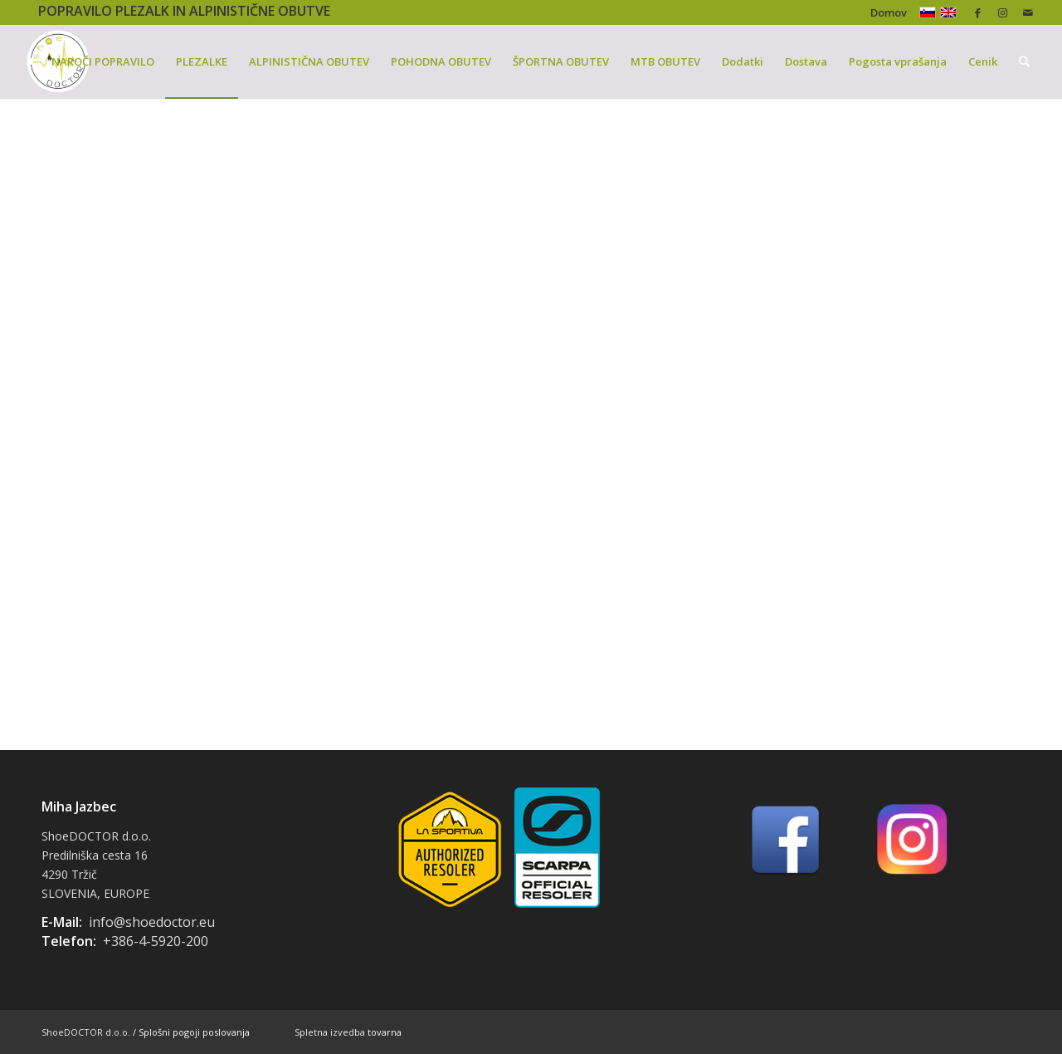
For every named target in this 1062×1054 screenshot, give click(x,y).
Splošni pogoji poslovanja (194, 1032)
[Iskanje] (1024, 61)
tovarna (385, 1032)
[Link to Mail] (1028, 12)
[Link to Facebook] (978, 12)
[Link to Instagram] (1003, 12)
